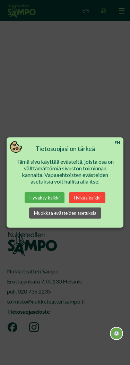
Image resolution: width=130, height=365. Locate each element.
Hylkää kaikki (87, 198)
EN (117, 142)
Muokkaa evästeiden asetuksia (65, 213)
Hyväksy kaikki (44, 198)
